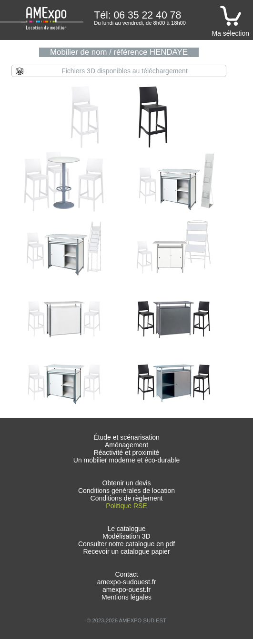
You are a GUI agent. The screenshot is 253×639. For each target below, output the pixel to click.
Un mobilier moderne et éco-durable (126, 460)
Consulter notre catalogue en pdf (126, 544)
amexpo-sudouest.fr (126, 582)
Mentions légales (126, 597)
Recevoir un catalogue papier (126, 551)
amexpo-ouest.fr (126, 589)
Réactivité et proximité (127, 452)
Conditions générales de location (126, 490)
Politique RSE (126, 506)
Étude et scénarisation (126, 437)
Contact (126, 574)
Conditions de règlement (127, 498)
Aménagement (126, 445)
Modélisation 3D (126, 536)
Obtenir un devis (126, 483)
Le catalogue (126, 528)
